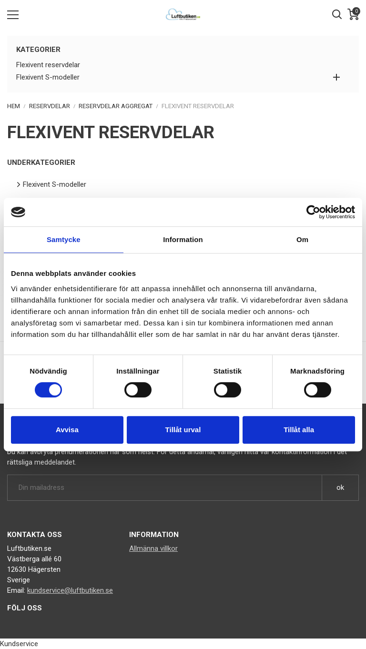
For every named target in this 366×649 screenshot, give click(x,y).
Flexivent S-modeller (48, 77)
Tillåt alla (299, 430)
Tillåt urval (183, 430)
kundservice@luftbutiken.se (70, 590)
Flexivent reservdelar (48, 65)
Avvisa (67, 430)
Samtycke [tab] (64, 239)
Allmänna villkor (153, 548)
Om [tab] (302, 239)
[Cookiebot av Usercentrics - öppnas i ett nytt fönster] (313, 212)
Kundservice (19, 643)
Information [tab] (183, 239)
